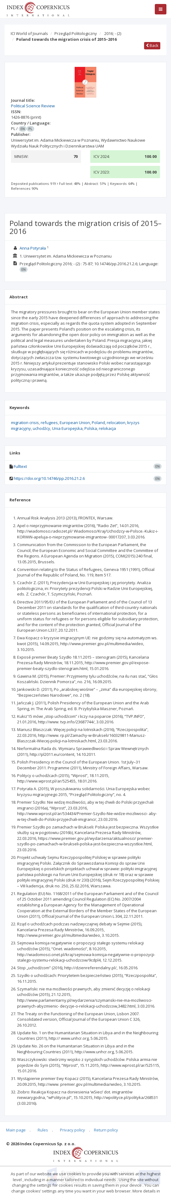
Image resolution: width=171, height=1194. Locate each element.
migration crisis (25, 422)
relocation (116, 422)
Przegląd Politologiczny (75, 33)
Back (152, 45)
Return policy (106, 1130)
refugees (49, 422)
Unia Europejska (67, 428)
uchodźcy (41, 428)
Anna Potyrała (33, 248)
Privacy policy (72, 1130)
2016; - (112, 33)
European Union (75, 422)
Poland (98, 422)
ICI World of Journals (29, 33)
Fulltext (20, 466)
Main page (16, 1130)
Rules (43, 1130)
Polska (90, 428)
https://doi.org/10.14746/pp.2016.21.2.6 (49, 478)
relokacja (107, 428)
